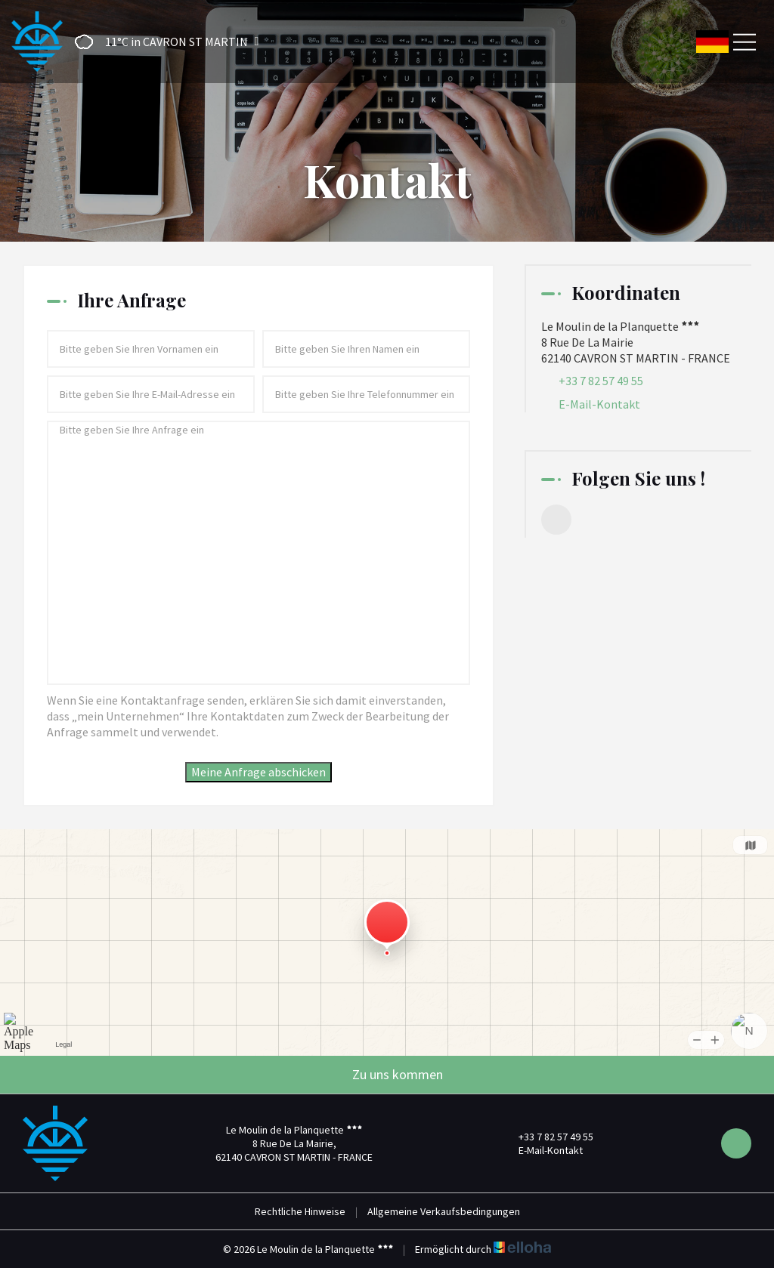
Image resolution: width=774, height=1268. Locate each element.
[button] (162, 41)
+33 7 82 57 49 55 (547, 1136)
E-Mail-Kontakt (599, 404)
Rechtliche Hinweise (300, 1211)
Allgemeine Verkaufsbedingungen (443, 1211)
